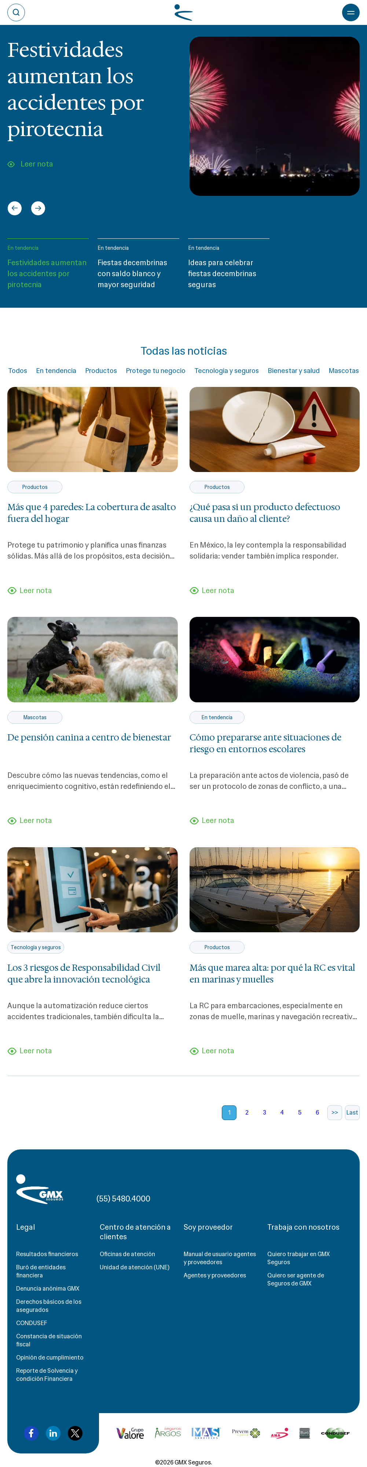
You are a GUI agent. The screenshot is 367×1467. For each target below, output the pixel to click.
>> (334, 1112)
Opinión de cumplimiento (50, 1357)
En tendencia (22, 248)
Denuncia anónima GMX (48, 1288)
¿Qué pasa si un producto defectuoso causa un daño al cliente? (265, 513)
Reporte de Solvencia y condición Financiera (47, 1375)
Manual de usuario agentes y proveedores (220, 1258)
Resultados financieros (47, 1254)
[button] (48, 267)
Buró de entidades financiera (41, 1271)
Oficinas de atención (127, 1254)
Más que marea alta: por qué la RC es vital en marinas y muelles (272, 973)
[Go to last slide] (14, 208)
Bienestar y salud (294, 370)
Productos (101, 370)
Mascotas (344, 370)
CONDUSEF (31, 1323)
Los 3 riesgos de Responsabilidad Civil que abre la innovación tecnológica (84, 973)
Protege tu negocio (156, 370)
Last (352, 1112)
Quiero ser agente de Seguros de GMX (295, 1279)
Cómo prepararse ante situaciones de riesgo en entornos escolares (265, 743)
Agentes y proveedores (215, 1275)
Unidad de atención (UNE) (134, 1267)
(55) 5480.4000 (123, 1198)
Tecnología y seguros (226, 370)
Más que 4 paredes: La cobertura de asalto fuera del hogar (91, 513)
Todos (17, 370)
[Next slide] (38, 208)
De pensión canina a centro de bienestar (89, 737)
